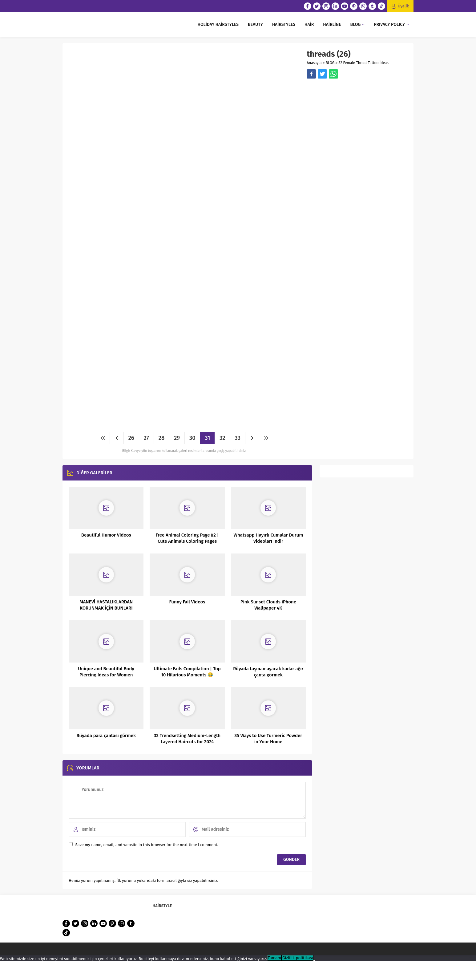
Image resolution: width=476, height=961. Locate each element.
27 (146, 438)
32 (222, 438)
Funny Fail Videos (187, 602)
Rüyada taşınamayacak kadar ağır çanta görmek (268, 672)
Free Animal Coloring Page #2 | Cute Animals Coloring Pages (187, 538)
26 (131, 438)
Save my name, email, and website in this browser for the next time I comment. (146, 844)
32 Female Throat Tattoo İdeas (364, 63)
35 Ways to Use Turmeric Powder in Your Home (268, 738)
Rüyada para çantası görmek (106, 735)
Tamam (274, 957)
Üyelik (403, 6)
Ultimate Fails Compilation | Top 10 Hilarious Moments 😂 (187, 672)
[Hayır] (314, 960)
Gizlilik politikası (297, 957)
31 (207, 438)
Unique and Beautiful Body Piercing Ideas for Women (106, 672)
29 (177, 438)
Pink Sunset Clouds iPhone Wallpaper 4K (268, 605)
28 (161, 438)
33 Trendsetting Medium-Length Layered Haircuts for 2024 (187, 738)
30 (192, 438)
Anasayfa (314, 63)
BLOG (330, 63)
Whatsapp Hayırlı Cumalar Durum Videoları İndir (268, 538)
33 (237, 438)
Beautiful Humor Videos (106, 535)
